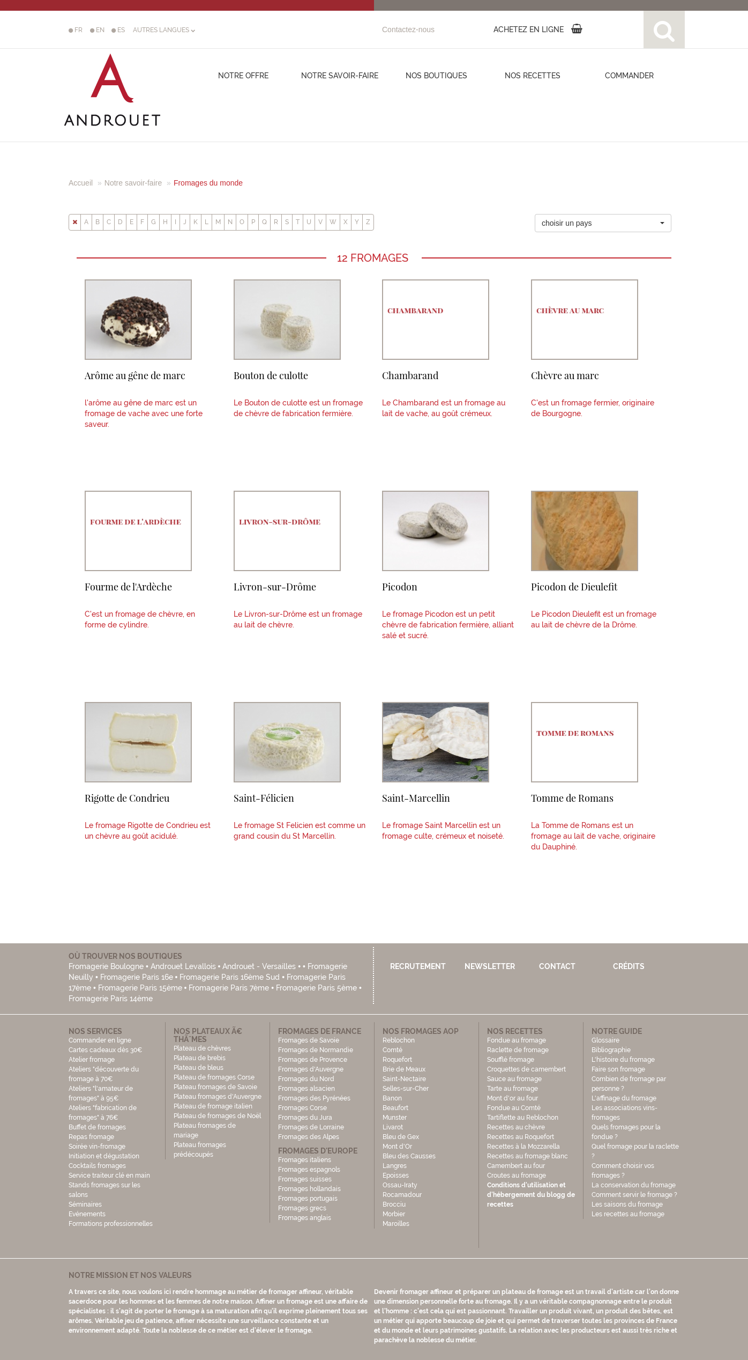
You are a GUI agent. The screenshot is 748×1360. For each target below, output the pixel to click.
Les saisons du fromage (627, 1204)
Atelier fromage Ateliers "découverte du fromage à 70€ (104, 1069)
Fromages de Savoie (308, 1040)
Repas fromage (91, 1137)
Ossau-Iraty (401, 1185)
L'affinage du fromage (624, 1098)
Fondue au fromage (516, 1040)
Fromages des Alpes (308, 1137)
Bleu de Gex (401, 1137)
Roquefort (397, 1059)
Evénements (87, 1214)
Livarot (393, 1127)
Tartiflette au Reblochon (522, 1117)
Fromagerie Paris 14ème (111, 998)
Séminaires (85, 1204)
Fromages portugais (308, 1198)
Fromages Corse (302, 1108)
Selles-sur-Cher (406, 1088)
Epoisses (396, 1175)
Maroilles (396, 1224)
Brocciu (394, 1204)
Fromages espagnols (309, 1169)
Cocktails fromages (97, 1166)
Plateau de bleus (198, 1067)
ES (118, 30)
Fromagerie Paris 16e (136, 977)
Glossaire (606, 1040)
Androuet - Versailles (259, 966)
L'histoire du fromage (623, 1059)
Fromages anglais (304, 1218)
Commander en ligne (100, 1040)
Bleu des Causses (409, 1156)
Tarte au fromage (512, 1088)
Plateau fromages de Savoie (215, 1087)
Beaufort (395, 1108)
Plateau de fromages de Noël (217, 1116)
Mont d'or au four (512, 1098)
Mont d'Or (397, 1146)
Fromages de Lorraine (311, 1127)
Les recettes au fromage (628, 1214)
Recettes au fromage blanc (527, 1156)
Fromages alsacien (306, 1088)
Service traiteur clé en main (109, 1175)
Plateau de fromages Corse (214, 1077)
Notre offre (243, 75)
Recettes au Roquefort (520, 1137)
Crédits (629, 966)
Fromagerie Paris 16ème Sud (229, 977)
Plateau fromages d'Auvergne (217, 1096)
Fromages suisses (305, 1179)
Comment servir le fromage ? (634, 1195)
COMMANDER (629, 75)
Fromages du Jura (305, 1117)
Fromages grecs (302, 1208)
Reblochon (399, 1040)
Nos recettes (532, 75)
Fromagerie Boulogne (106, 966)
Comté (392, 1050)
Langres (395, 1166)
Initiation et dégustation (104, 1156)
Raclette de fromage (518, 1050)
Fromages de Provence (312, 1059)
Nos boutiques (436, 75)
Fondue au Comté (514, 1108)
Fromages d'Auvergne (310, 1069)
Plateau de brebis (200, 1058)
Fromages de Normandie (315, 1050)
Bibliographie (611, 1050)
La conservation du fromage (634, 1185)
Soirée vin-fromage (97, 1146)
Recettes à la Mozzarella (523, 1146)
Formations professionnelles (111, 1224)
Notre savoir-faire (339, 75)
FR (76, 30)
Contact (557, 966)
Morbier (394, 1214)
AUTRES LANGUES (164, 30)
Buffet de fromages (97, 1127)
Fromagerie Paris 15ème (140, 988)
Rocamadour (402, 1195)
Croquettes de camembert (526, 1069)
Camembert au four (516, 1166)
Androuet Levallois (183, 966)
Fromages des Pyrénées (314, 1098)
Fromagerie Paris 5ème (316, 988)
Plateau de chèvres (203, 1048)
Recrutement (418, 966)
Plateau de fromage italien (213, 1106)
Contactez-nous (408, 29)
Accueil (81, 183)
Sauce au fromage (514, 1079)
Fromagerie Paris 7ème (229, 988)
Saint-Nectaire (404, 1079)
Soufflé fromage (510, 1059)
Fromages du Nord (306, 1079)
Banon (392, 1098)
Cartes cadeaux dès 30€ (106, 1050)
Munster (395, 1117)
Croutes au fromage (516, 1175)
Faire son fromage (618, 1069)
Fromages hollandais (309, 1189)
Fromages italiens (304, 1160)
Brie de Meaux (404, 1069)
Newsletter (490, 966)
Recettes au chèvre (516, 1127)
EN (97, 30)
